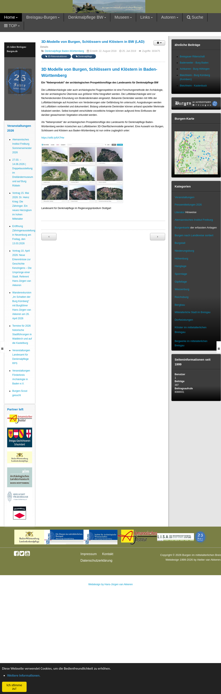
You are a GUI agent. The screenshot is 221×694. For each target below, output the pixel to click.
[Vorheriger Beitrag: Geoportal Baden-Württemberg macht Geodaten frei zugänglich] (48, 236)
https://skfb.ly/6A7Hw (52, 137)
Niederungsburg (184, 250)
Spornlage (181, 273)
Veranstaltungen (184, 197)
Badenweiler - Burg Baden (194, 62)
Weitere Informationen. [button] (23, 675)
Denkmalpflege (84, 56)
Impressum (88, 554)
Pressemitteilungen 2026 (188, 204)
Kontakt (107, 554)
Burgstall (180, 242)
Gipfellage (181, 281)
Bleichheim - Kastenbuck (193, 85)
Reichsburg (181, 297)
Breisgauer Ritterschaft (192, 56)
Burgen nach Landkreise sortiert (194, 235)
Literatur (180, 212)
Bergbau (180, 304)
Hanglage (180, 266)
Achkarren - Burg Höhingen (194, 68)
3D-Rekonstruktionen (56, 56)
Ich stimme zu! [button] (14, 687)
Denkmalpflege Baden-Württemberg (64, 51)
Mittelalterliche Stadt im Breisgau (192, 312)
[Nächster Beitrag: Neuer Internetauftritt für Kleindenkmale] (157, 236)
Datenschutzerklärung (96, 560)
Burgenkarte (182, 227)
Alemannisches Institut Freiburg (194, 219)
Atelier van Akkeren (209, 559)
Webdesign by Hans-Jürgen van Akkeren (110, 584)
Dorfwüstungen (184, 319)
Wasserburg (182, 289)
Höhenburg (181, 258)
